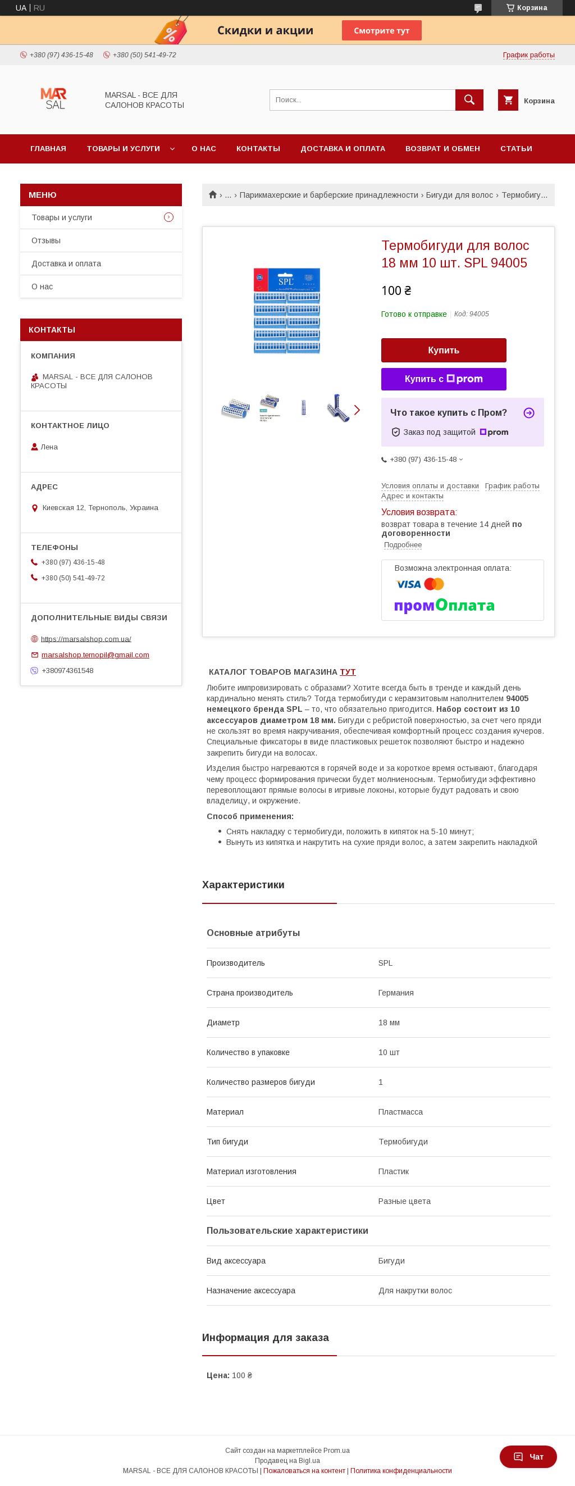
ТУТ (348, 671)
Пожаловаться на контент (304, 1471)
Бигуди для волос (459, 194)
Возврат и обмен (442, 148)
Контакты (258, 148)
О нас (203, 148)
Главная (48, 148)
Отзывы (46, 240)
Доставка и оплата (342, 148)
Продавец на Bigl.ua (287, 1461)
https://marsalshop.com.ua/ (86, 638)
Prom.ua (336, 1451)
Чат (528, 1457)
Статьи (516, 148)
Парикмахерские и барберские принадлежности (329, 194)
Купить (444, 350)
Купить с (444, 379)
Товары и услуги (123, 148)
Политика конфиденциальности (401, 1471)
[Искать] (469, 100)
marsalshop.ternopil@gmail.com (95, 655)
